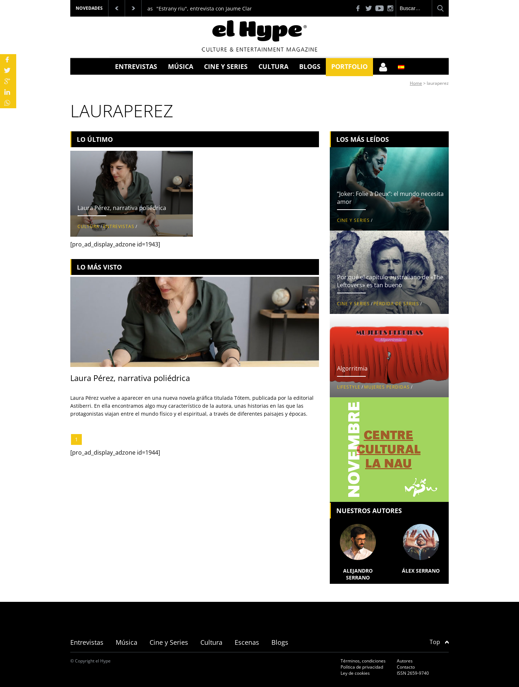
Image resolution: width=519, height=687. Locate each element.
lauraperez (438, 83)
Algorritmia (352, 368)
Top (439, 642)
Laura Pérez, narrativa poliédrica (121, 208)
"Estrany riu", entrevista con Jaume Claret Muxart (215, 8)
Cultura (273, 66)
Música (180, 66)
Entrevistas (136, 66)
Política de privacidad (362, 667)
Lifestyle (348, 387)
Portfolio (349, 66)
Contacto (406, 667)
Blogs (309, 66)
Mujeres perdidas (387, 387)
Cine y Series (226, 66)
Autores (405, 661)
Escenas (247, 642)
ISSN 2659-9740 (413, 673)
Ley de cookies (355, 673)
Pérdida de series (396, 304)
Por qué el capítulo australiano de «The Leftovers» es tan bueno (390, 281)
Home (416, 83)
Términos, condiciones (363, 661)
